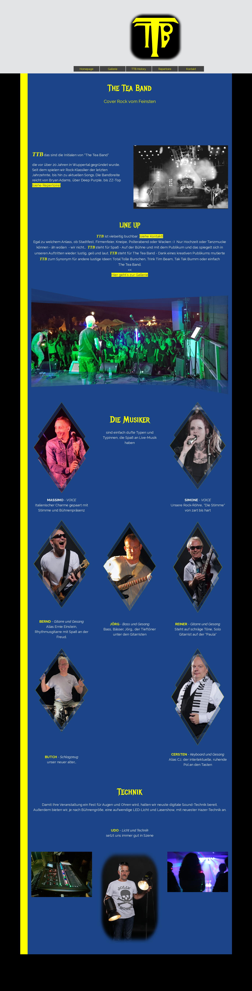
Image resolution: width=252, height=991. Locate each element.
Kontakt (191, 68)
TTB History (138, 68)
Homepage (86, 68)
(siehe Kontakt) (151, 236)
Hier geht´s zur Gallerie (129, 275)
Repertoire (164, 68)
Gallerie (112, 68)
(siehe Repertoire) (46, 185)
